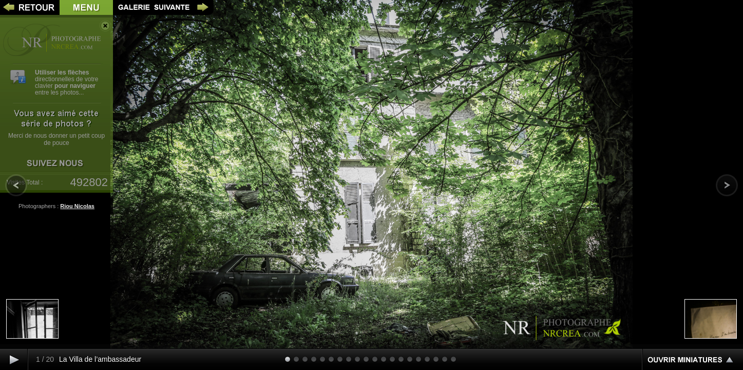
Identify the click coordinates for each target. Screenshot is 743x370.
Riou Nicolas (77, 206)
